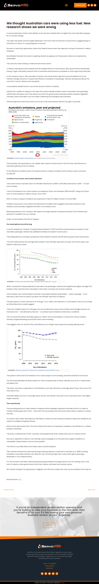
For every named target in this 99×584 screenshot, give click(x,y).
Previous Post (8, 490)
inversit (62, 583)
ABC (20, 479)
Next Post (92, 490)
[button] (66, 5)
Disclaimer (49, 568)
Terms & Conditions (49, 564)
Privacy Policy (49, 566)
